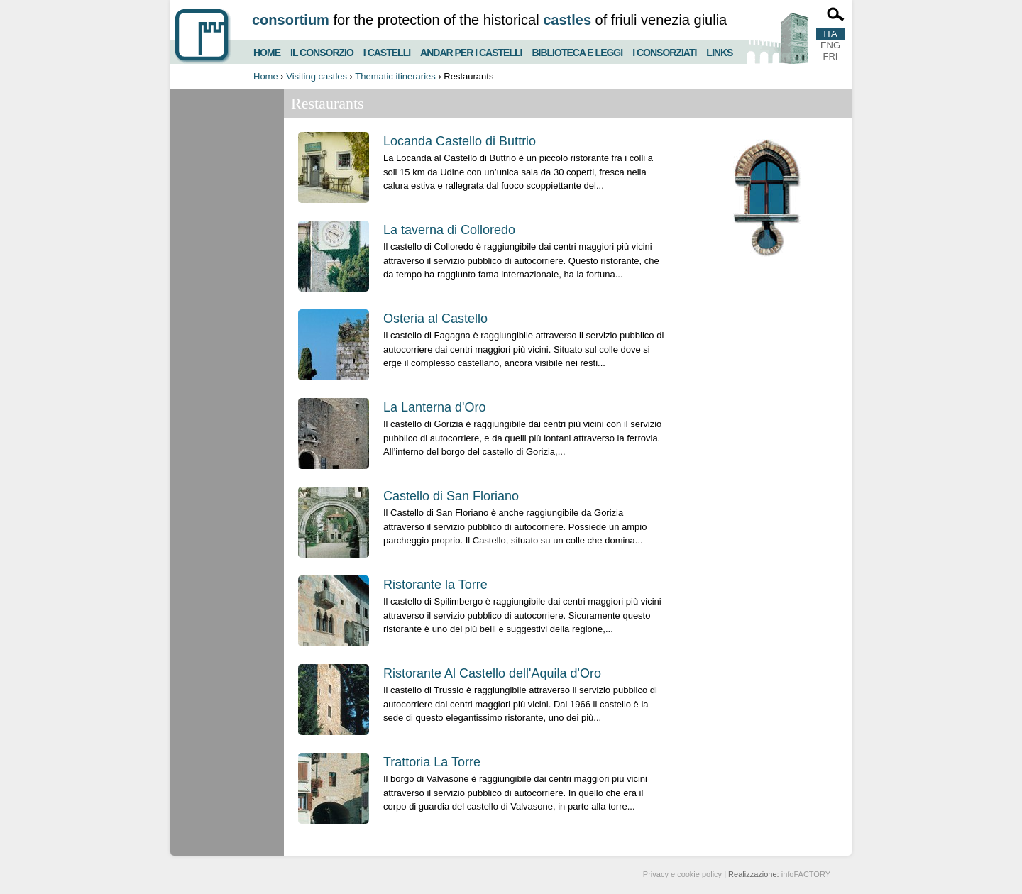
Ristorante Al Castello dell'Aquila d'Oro (492, 673)
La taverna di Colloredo (449, 230)
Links (719, 51)
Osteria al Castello (435, 318)
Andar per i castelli (471, 51)
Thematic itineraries (395, 76)
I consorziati (664, 51)
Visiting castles (316, 76)
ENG (830, 45)
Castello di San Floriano (451, 496)
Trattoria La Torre (431, 762)
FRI (830, 56)
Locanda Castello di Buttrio (459, 141)
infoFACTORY (805, 874)
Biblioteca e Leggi (577, 51)
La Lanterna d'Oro (434, 407)
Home (266, 51)
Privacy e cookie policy (682, 874)
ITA (830, 33)
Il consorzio (321, 51)
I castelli (386, 51)
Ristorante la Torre (435, 585)
